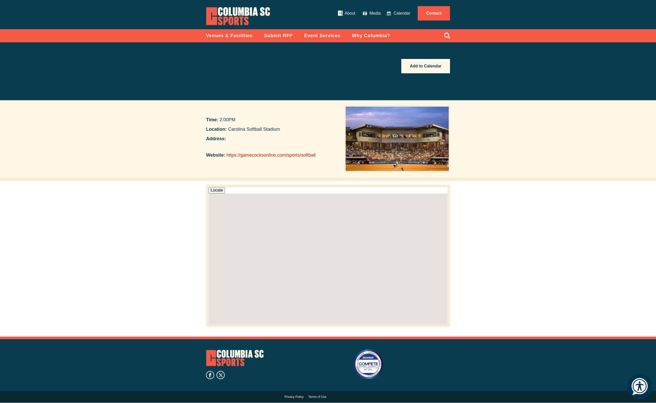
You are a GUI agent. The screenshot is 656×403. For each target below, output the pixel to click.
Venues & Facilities (229, 35)
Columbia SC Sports (235, 358)
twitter (221, 375)
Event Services (322, 35)
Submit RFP (278, 35)
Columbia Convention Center (238, 16)
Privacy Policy (294, 397)
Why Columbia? (371, 35)
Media (375, 13)
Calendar (402, 13)
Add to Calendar (426, 66)
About (350, 13)
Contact (434, 13)
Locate (217, 190)
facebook (210, 375)
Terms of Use (317, 397)
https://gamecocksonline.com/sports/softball (271, 155)
